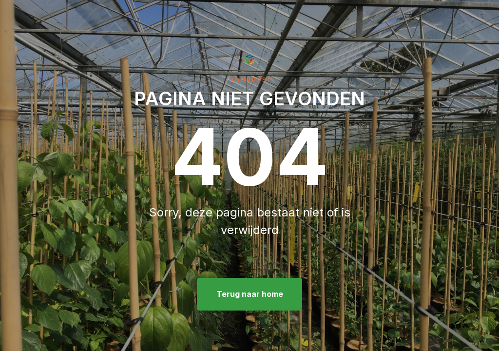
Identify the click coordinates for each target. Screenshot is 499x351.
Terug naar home (249, 294)
